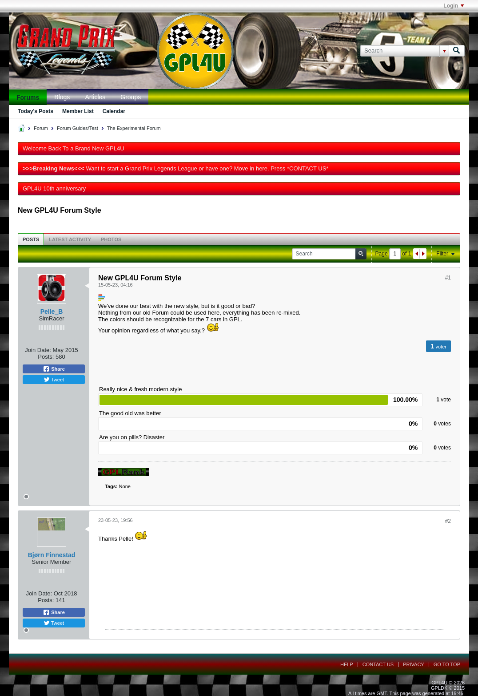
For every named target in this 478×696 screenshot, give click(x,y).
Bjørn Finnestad (52, 554)
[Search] (404, 51)
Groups (130, 97)
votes (444, 424)
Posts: (46, 356)
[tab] (31, 239)
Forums (27, 97)
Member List (78, 111)
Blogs (62, 97)
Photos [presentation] (111, 239)
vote (446, 400)
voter (441, 346)
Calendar (114, 111)
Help (346, 664)
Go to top (447, 664)
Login (453, 6)
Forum (41, 128)
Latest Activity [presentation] (70, 239)
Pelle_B (51, 311)
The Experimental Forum (134, 128)
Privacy (413, 664)
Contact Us (378, 664)
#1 (448, 278)
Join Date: (38, 350)
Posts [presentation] (31, 239)
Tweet (54, 379)
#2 (448, 521)
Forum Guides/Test (77, 128)
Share (54, 368)
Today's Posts (35, 111)
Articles (95, 97)
